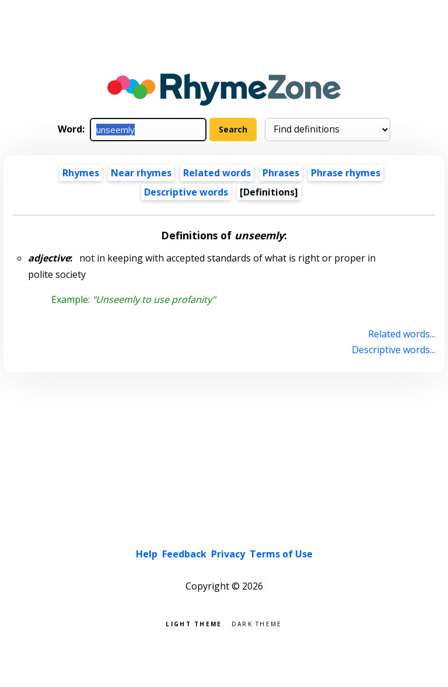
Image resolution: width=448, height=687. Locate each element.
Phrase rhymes (345, 172)
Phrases (280, 172)
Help (147, 553)
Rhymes (80, 172)
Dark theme (257, 623)
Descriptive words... (393, 349)
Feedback (184, 553)
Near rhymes (141, 172)
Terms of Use (281, 553)
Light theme (194, 623)
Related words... (401, 333)
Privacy (228, 553)
